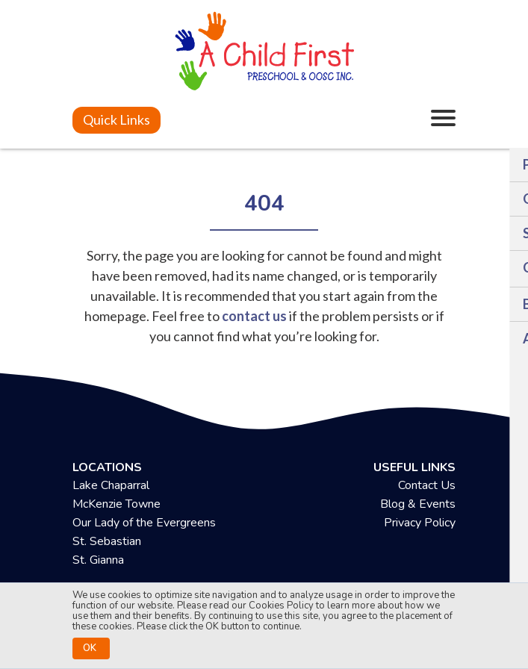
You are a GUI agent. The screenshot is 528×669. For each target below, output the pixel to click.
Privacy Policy (420, 522)
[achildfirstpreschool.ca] (264, 53)
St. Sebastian (106, 541)
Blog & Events (418, 504)
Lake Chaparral (110, 485)
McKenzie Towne (116, 504)
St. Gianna (98, 560)
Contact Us (427, 485)
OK (89, 648)
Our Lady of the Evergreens (144, 522)
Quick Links (116, 119)
